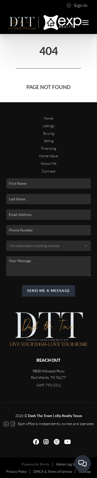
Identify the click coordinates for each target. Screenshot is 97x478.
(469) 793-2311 (48, 385)
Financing (48, 148)
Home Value (48, 156)
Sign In (76, 5)
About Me (48, 163)
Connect (48, 171)
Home (48, 118)
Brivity (45, 464)
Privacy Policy (16, 472)
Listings (48, 126)
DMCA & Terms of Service (52, 472)
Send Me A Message (48, 291)
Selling (49, 141)
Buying (48, 133)
